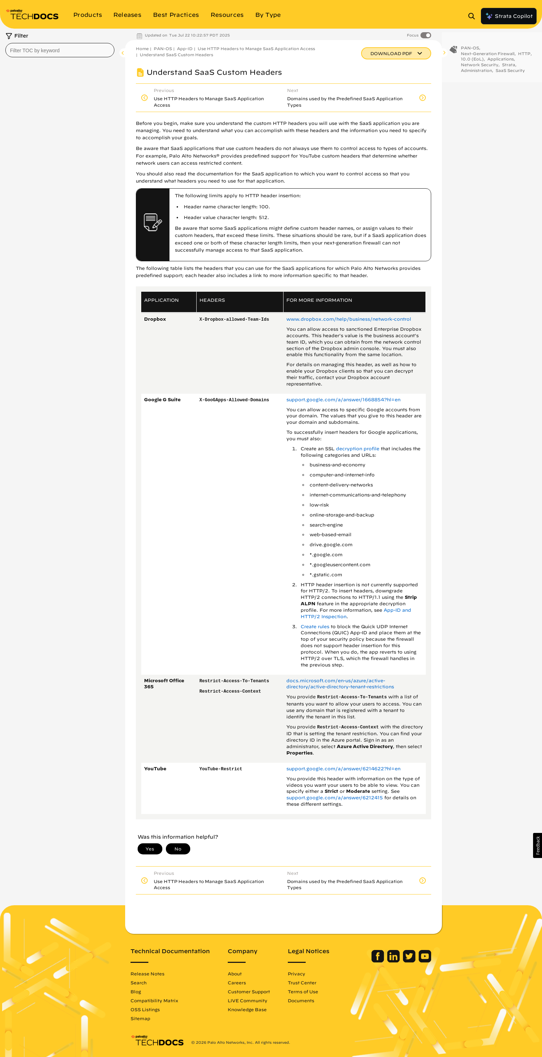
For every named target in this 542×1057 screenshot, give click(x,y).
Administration (476, 71)
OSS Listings (145, 1009)
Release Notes (147, 973)
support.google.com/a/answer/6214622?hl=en (343, 768)
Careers (237, 982)
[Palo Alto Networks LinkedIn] (394, 961)
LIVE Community (247, 1000)
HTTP (524, 55)
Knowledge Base (247, 1009)
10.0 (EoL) (472, 60)
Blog (135, 991)
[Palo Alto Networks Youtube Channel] (425, 961)
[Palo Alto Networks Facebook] (378, 961)
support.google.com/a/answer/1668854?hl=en (343, 399)
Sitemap (140, 1018)
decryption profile (357, 448)
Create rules (315, 626)
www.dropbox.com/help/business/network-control (348, 319)
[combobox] (59, 50)
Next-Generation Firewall (487, 55)
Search (138, 982)
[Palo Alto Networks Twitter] (410, 961)
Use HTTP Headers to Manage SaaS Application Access (256, 48)
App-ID (185, 48)
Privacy (296, 973)
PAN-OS (163, 48)
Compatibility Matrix (154, 1000)
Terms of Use (303, 991)
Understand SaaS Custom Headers (176, 54)
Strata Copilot (509, 16)
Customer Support (249, 991)
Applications (500, 60)
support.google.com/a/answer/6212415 (334, 797)
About (235, 973)
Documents (301, 1000)
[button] (537, 845)
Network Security (479, 66)
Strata (508, 66)
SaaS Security (510, 71)
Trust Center (302, 982)
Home (142, 48)
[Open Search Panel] (473, 16)
